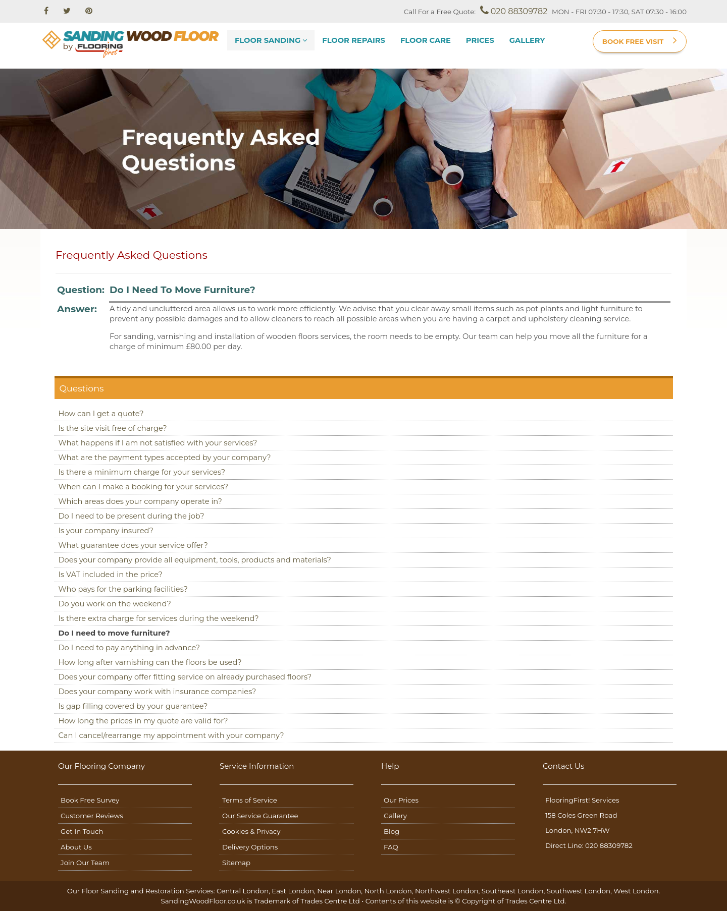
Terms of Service (249, 800)
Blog (391, 831)
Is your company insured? (106, 530)
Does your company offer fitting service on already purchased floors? (185, 676)
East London (293, 891)
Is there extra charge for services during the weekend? (159, 618)
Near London (339, 891)
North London (387, 891)
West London (635, 891)
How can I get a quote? (101, 413)
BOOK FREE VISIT (639, 40)
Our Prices (401, 800)
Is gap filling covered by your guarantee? (133, 706)
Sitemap (236, 863)
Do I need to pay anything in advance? (129, 647)
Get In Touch (82, 831)
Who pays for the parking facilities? (123, 589)
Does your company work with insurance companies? (157, 691)
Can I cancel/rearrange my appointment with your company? (171, 735)
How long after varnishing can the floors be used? (150, 662)
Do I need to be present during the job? (131, 516)
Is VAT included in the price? (111, 574)
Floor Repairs (353, 40)
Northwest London (447, 891)
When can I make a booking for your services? (143, 486)
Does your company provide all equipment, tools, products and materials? (195, 559)
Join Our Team (85, 863)
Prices (480, 40)
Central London (243, 891)
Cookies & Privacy (251, 831)
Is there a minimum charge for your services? (142, 472)
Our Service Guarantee (260, 816)
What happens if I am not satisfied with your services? (158, 442)
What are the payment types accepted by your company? (165, 457)
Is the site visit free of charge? (113, 428)
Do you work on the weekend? (115, 603)
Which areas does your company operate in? (140, 501)
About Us (76, 847)
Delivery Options (250, 847)
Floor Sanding (271, 40)
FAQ (391, 847)
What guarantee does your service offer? (133, 545)
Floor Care (425, 40)
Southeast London (513, 891)
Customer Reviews (92, 816)
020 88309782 (514, 10)
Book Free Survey (90, 800)
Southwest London (578, 891)
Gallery (527, 40)
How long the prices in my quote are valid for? (143, 720)
